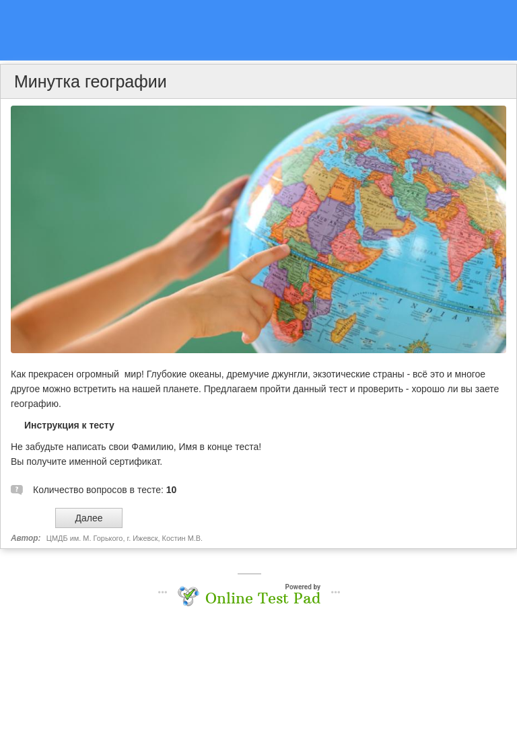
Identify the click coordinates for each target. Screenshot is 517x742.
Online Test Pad (262, 598)
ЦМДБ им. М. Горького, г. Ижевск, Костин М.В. (124, 538)
